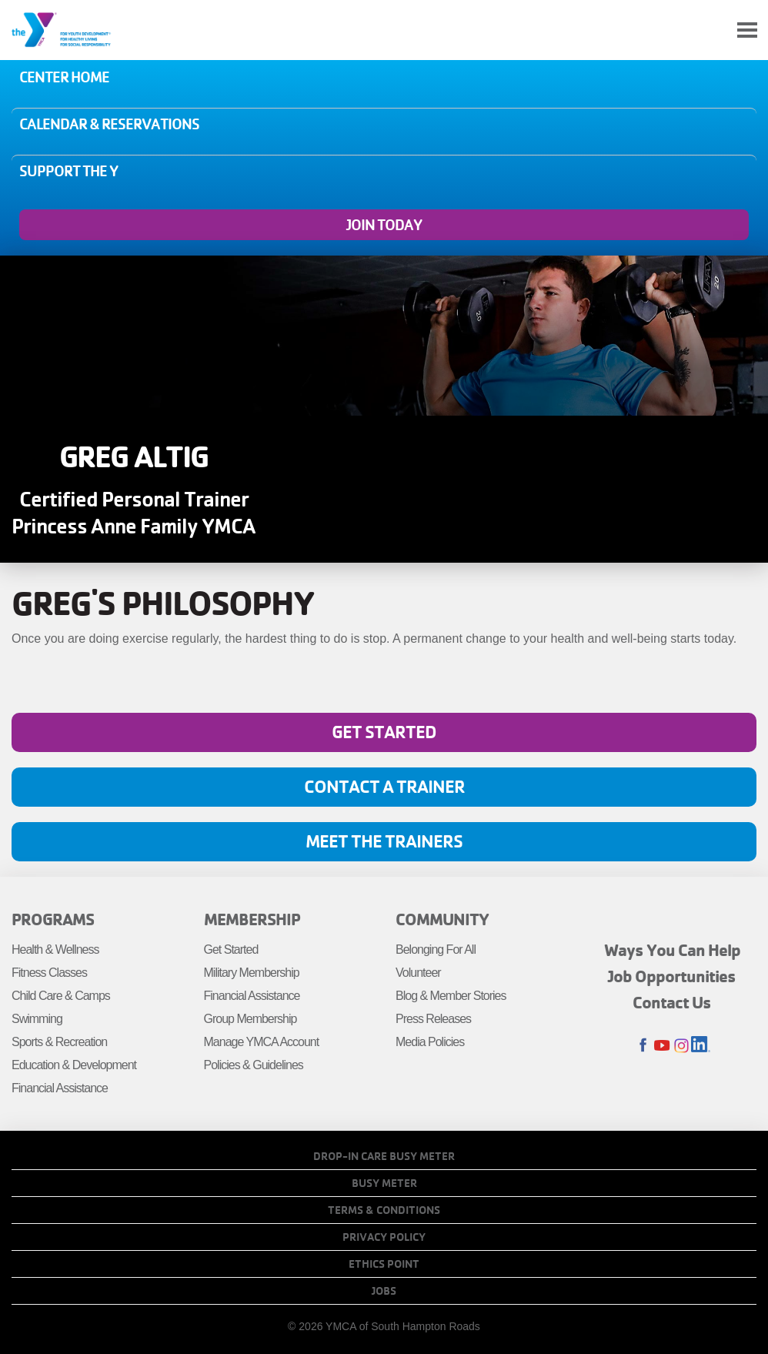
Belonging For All (436, 949)
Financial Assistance (60, 1088)
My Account (711, 30)
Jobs (384, 1291)
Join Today (384, 225)
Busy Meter (384, 1183)
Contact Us (672, 1002)
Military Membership (251, 972)
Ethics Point (384, 1264)
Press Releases (433, 1018)
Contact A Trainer (384, 786)
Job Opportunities (672, 976)
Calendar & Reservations (109, 124)
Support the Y (68, 171)
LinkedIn (700, 1045)
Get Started (384, 731)
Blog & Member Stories (451, 995)
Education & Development (74, 1064)
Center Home (64, 77)
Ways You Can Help (672, 950)
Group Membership (250, 1018)
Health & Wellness (55, 949)
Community (442, 919)
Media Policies (430, 1041)
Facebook (643, 1045)
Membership (252, 919)
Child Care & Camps (61, 995)
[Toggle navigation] (747, 30)
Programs (53, 919)
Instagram (681, 1045)
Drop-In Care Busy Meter (384, 1156)
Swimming (37, 1018)
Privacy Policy (384, 1237)
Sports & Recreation (59, 1041)
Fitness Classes (49, 972)
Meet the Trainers (384, 841)
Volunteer (418, 972)
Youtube (662, 1045)
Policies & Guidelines (253, 1064)
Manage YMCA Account (261, 1041)
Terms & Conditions (384, 1210)
